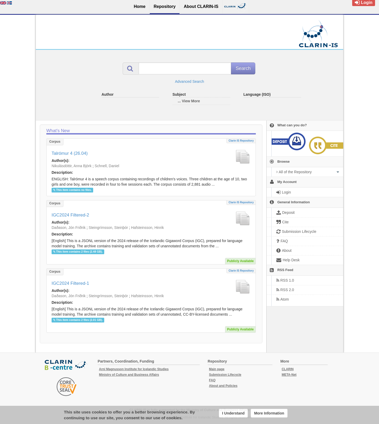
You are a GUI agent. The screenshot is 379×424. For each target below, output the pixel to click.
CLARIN (287, 369)
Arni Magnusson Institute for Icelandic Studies (134, 369)
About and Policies (223, 386)
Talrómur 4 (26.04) (70, 153)
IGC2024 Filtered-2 (70, 215)
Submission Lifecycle (225, 375)
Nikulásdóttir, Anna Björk (72, 166)
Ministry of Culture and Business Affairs (129, 375)
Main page (217, 369)
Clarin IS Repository (241, 140)
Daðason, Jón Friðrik (69, 227)
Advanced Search (189, 81)
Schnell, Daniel (106, 166)
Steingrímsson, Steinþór (108, 227)
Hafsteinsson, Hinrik (147, 227)
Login (363, 2)
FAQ (212, 380)
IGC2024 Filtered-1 (70, 283)
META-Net (289, 375)
